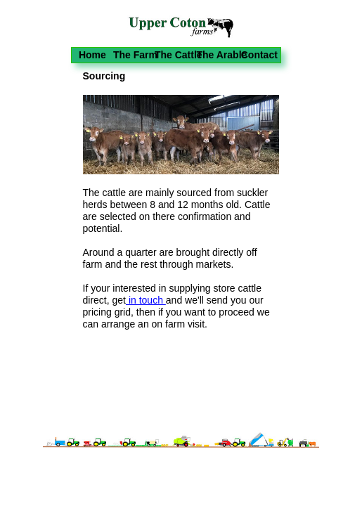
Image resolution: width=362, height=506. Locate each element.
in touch (146, 300)
